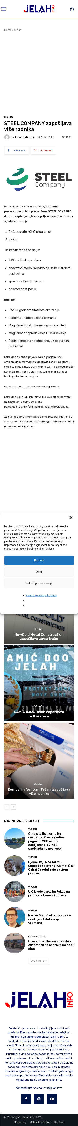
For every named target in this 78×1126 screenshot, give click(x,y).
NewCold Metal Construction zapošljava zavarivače (39, 636)
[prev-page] (6, 807)
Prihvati (39, 560)
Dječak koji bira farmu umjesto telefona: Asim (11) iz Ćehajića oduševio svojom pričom (51, 867)
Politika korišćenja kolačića (41, 595)
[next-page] (13, 807)
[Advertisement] (39, 73)
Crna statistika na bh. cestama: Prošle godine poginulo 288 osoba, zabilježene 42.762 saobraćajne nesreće (46, 841)
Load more (39, 960)
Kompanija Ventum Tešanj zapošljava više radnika (39, 791)
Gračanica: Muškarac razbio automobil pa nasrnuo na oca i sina (51, 945)
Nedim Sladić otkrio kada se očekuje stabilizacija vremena (49, 919)
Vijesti (32, 829)
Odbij (39, 572)
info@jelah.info (52, 1087)
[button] (71, 517)
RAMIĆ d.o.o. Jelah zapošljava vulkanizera (39, 714)
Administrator (25, 137)
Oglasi (18, 30)
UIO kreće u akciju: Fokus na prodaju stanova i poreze (49, 893)
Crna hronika (37, 936)
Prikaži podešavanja (39, 583)
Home (7, 30)
